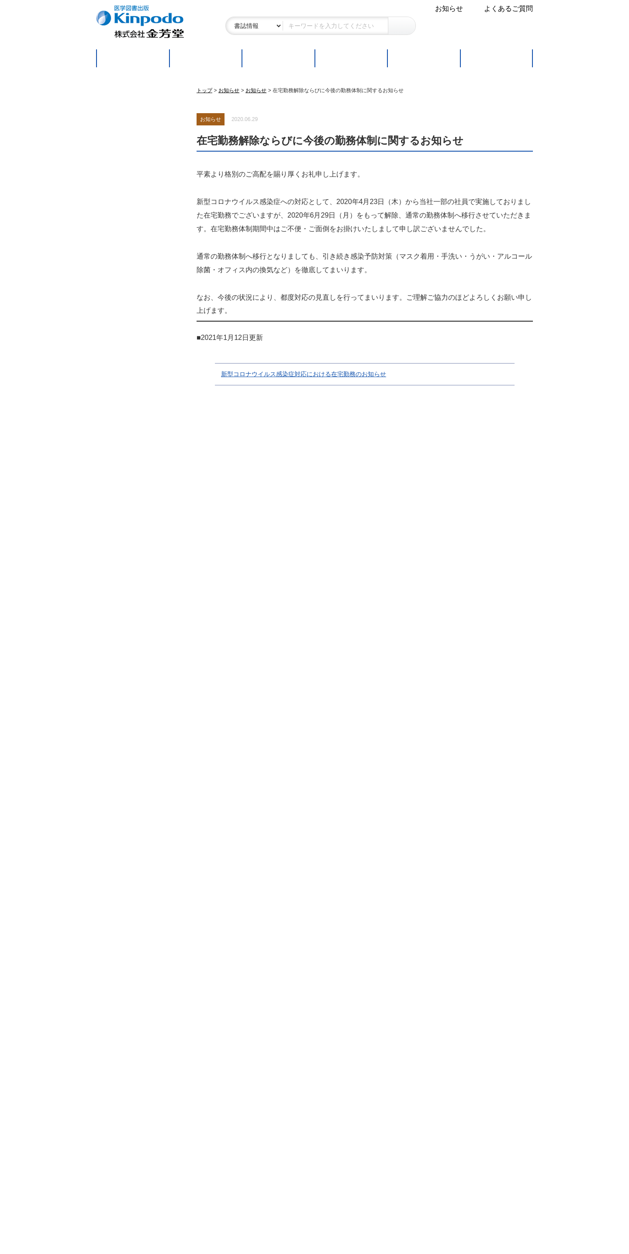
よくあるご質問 (508, 8)
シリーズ (117, 322)
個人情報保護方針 (131, 424)
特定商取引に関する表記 (141, 409)
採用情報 (117, 1106)
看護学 (114, 254)
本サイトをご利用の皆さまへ (141, 369)
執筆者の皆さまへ (133, 627)
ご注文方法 (351, 58)
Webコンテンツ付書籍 (138, 543)
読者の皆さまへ (129, 465)
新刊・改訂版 (205, 58)
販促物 (113, 1002)
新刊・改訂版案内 (131, 499)
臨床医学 (117, 141)
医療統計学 (121, 209)
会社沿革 (117, 1077)
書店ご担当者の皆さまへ (141, 695)
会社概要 (117, 1063)
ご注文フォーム (127, 735)
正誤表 (113, 557)
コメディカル (124, 277)
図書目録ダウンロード (138, 601)
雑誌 (111, 299)
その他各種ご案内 (133, 938)
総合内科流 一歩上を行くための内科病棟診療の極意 (138, 870)
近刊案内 (117, 514)
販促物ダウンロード (134, 721)
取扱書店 (423, 58)
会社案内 (118, 1043)
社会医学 (117, 163)
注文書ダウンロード (134, 750)
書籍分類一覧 (124, 586)
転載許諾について (131, 647)
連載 (496, 58)
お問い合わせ (124, 438)
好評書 (278, 58)
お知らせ (449, 8)
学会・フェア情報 (131, 987)
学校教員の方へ (129, 776)
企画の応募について (134, 662)
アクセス (117, 1092)
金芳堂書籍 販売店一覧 (139, 572)
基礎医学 (117, 118)
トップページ (132, 58)
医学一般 (117, 186)
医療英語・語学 (128, 231)
